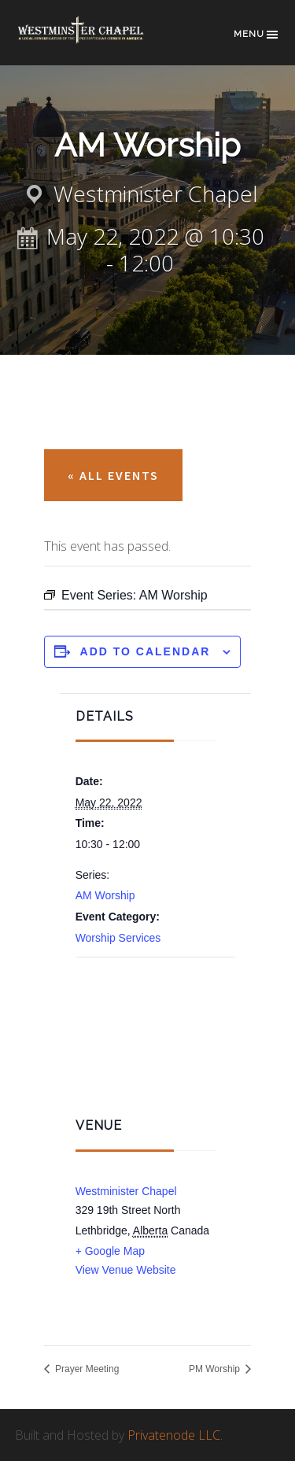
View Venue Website (126, 1270)
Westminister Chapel (126, 1191)
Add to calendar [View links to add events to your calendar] (145, 651)
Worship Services (118, 938)
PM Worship (215, 1368)
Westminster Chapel (93, 40)
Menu (257, 34)
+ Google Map (110, 1251)
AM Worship (105, 895)
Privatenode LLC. (175, 1435)
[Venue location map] (156, 1035)
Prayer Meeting (86, 1368)
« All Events (113, 475)
